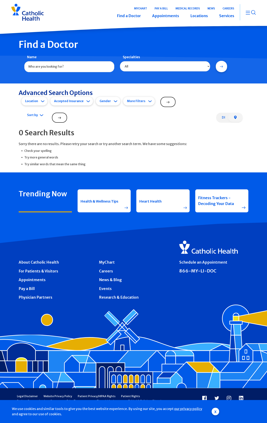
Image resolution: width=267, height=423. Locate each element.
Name (32, 57)
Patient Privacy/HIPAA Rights (96, 396)
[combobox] (69, 66)
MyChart (107, 262)
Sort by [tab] (32, 115)
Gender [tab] (105, 101)
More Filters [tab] (136, 101)
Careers (106, 271)
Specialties (131, 57)
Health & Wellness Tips (97, 201)
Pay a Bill (27, 288)
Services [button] (226, 16)
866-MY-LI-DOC (197, 271)
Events (105, 288)
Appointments (32, 280)
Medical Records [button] (187, 8)
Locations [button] (199, 16)
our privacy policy (188, 409)
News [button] (211, 8)
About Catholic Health (39, 262)
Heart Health (151, 200)
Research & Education (119, 297)
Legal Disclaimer (27, 396)
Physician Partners (35, 297)
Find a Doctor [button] (129, 16)
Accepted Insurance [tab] (69, 101)
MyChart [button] (140, 8)
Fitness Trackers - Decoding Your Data (216, 201)
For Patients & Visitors (38, 271)
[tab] (223, 117)
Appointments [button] (165, 16)
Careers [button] (228, 8)
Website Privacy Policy (57, 396)
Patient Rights (130, 396)
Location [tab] (31, 101)
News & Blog (110, 280)
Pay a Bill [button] (161, 8)
